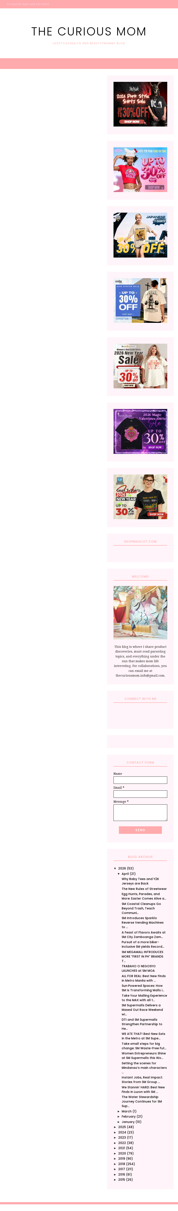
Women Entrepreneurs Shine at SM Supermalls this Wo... (144, 1055)
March (127, 1111)
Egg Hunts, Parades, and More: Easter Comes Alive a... (144, 896)
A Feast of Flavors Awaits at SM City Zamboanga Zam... (144, 934)
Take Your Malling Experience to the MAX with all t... (144, 997)
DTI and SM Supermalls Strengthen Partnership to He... (142, 1024)
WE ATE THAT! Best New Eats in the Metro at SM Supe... (143, 1036)
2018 (121, 1164)
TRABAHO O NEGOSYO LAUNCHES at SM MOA (139, 968)
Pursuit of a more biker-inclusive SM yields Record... (143, 944)
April (125, 874)
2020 (122, 1153)
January (128, 1122)
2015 (121, 1179)
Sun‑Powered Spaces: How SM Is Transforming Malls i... (143, 988)
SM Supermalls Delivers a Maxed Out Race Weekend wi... (142, 1009)
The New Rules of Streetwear (144, 889)
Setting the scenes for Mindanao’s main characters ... (144, 1067)
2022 (122, 1143)
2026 (122, 868)
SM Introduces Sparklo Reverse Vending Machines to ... (143, 922)
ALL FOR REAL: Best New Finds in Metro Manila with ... (144, 978)
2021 (121, 1148)
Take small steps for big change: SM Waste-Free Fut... (144, 1046)
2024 (122, 1132)
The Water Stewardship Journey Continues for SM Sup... (142, 1101)
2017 (121, 1169)
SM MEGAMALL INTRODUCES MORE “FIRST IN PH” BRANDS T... (142, 956)
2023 (122, 1137)
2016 (121, 1174)
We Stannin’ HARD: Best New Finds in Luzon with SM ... (143, 1089)
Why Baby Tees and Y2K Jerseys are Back (140, 881)
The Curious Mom (89, 29)
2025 (122, 1127)
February (129, 1116)
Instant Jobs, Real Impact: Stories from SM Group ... (142, 1079)
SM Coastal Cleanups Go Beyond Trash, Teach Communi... (141, 908)
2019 (121, 1158)
